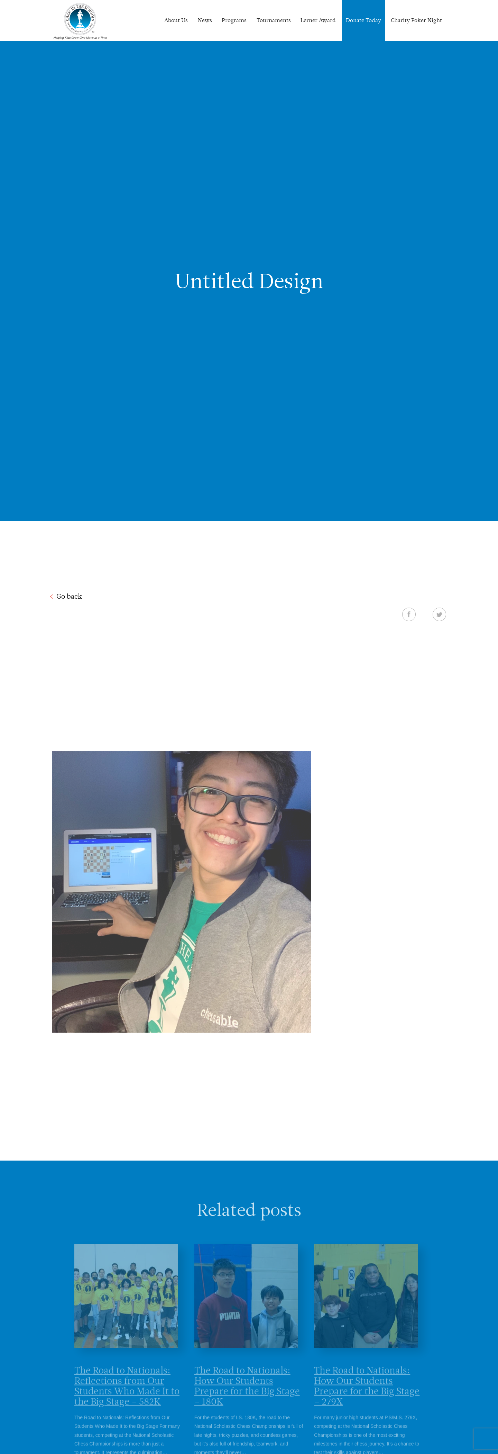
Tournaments (274, 20)
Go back (69, 596)
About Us (176, 20)
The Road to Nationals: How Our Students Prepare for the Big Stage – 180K (247, 1395)
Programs (234, 20)
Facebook (409, 614)
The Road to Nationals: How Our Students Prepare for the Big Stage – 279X (366, 1395)
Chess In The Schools (80, 21)
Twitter (439, 614)
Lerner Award (318, 20)
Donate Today (363, 20)
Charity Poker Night (416, 20)
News (205, 20)
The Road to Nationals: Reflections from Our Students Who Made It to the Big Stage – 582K (126, 1395)
